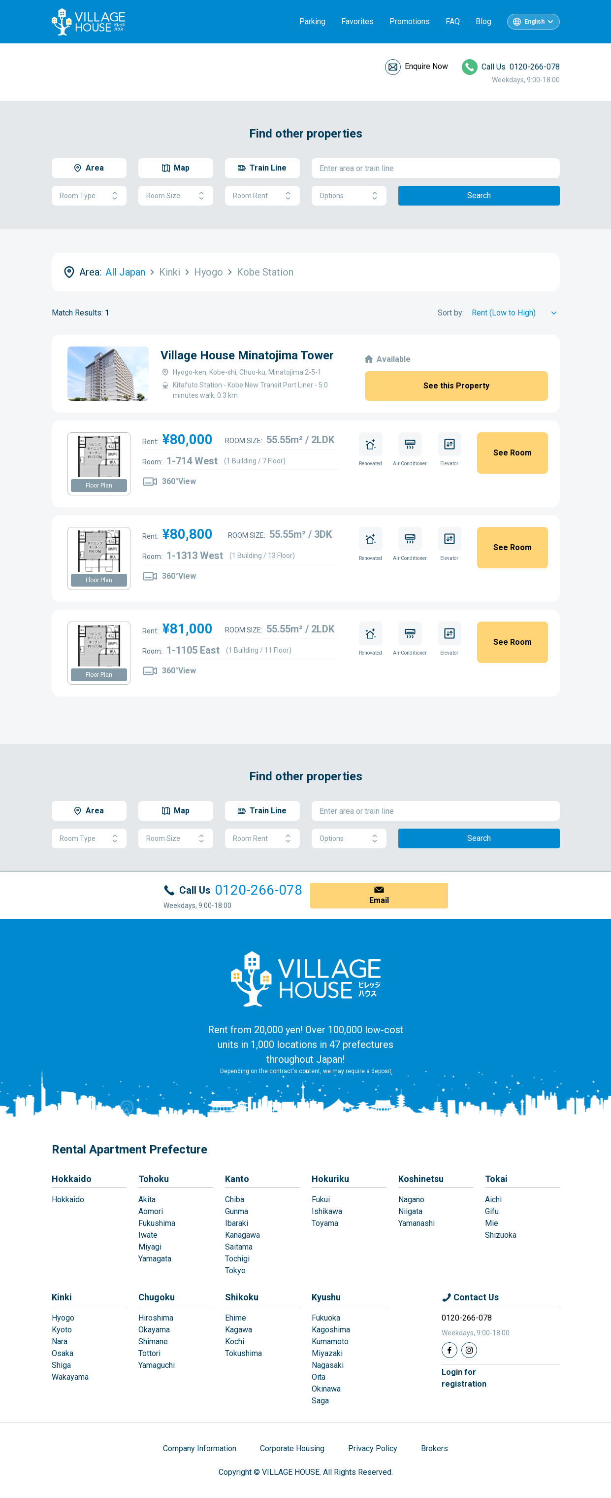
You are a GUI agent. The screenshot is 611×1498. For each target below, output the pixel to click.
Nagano (411, 1199)
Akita (147, 1199)
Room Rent (262, 196)
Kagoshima (331, 1329)
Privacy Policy (372, 1448)
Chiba (234, 1199)
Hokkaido (72, 1179)
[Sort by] (516, 313)
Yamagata (154, 1258)
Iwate (148, 1235)
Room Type (89, 196)
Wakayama (70, 1377)
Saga (320, 1400)
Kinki (62, 1297)
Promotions (409, 21)
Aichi (493, 1199)
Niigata (410, 1211)
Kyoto (62, 1329)
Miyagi (149, 1247)
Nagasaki (328, 1365)
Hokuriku (330, 1179)
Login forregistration (464, 1378)
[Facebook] (449, 1350)
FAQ (453, 21)
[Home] (306, 978)
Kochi (234, 1341)
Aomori (150, 1211)
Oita (318, 1377)
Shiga (61, 1365)
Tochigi (237, 1258)
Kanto (237, 1179)
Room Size (175, 196)
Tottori (149, 1353)
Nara (59, 1341)
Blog (483, 21)
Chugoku (156, 1297)
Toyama (325, 1223)
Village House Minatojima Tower (247, 355)
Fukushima (156, 1223)
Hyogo (63, 1318)
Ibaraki (236, 1223)
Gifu (492, 1211)
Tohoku (153, 1179)
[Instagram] (469, 1350)
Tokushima (243, 1353)
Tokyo (235, 1270)
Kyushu (326, 1297)
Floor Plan (99, 485)
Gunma (236, 1211)
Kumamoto (330, 1341)
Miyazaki (327, 1353)
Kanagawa (242, 1235)
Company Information (199, 1448)
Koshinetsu (421, 1179)
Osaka (62, 1353)
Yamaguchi (156, 1365)
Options (349, 196)
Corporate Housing (292, 1448)
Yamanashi (416, 1223)
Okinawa (326, 1388)
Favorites (357, 21)
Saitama (239, 1247)
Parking (312, 21)
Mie (491, 1223)
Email (379, 900)
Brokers (434, 1448)
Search (479, 195)
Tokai (496, 1179)
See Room (512, 452)
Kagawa (238, 1329)
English (534, 21)
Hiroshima (155, 1318)
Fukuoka (326, 1318)
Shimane (153, 1341)
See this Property (456, 385)
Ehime (235, 1318)
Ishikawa (327, 1211)
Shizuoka (500, 1235)
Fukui (321, 1199)
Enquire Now (426, 66)
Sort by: (451, 312)
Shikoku (241, 1297)
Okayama (154, 1329)
